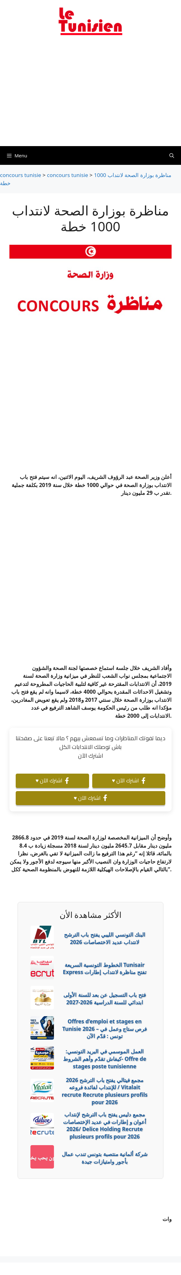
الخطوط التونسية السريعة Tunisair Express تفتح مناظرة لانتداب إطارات (104, 968)
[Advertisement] (90, 94)
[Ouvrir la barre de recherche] (171, 155)
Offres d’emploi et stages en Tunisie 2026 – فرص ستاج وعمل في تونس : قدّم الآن (104, 1029)
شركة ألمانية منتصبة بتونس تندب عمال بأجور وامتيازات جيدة (104, 1157)
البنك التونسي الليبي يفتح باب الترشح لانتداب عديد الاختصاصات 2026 (104, 938)
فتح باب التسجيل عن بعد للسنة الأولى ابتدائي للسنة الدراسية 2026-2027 (104, 998)
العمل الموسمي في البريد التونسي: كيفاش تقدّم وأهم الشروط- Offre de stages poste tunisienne (104, 1059)
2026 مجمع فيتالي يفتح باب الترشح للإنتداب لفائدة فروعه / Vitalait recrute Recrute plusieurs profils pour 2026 (105, 1091)
